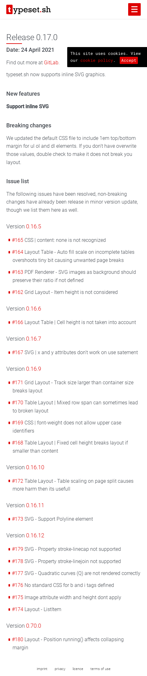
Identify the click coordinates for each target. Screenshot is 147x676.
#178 (17, 561)
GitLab (51, 63)
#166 (17, 322)
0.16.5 (33, 226)
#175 (17, 597)
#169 (17, 423)
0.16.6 (33, 309)
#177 (17, 573)
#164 (17, 252)
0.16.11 (35, 505)
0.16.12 (35, 535)
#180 (17, 639)
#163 (17, 272)
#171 (17, 383)
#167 (17, 352)
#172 (17, 481)
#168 (17, 443)
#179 (17, 549)
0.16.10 (35, 467)
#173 (17, 519)
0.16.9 (33, 369)
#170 (17, 403)
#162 (17, 292)
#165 (17, 240)
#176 (17, 585)
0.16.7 (33, 339)
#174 (17, 609)
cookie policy (96, 60)
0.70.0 (33, 626)
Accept (128, 60)
